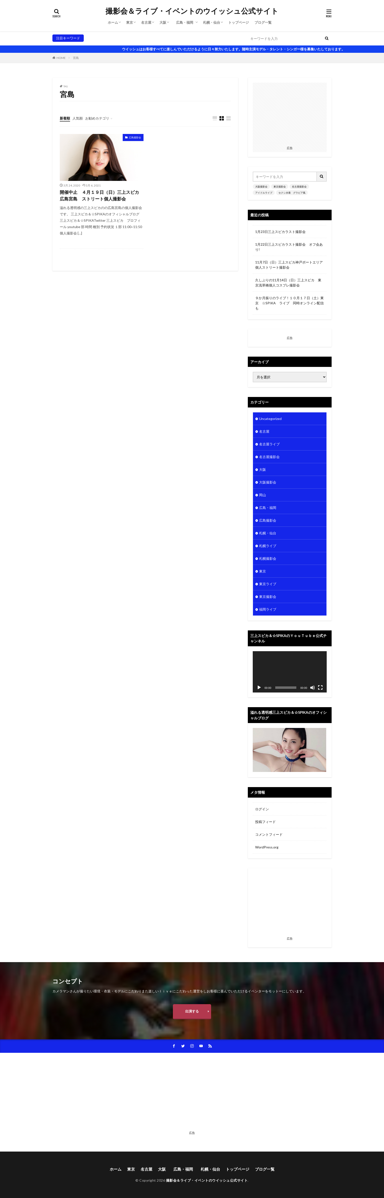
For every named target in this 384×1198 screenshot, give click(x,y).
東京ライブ (267, 584)
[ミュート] (312, 687)
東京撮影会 (113, 38)
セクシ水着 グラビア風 (193, 38)
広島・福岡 (186, 22)
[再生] (259, 687)
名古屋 (146, 22)
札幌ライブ (267, 546)
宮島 (76, 58)
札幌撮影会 (267, 558)
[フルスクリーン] (320, 687)
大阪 (162, 22)
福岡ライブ (267, 609)
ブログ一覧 (263, 22)
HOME (61, 58)
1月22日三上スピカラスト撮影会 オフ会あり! (289, 247)
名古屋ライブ (269, 444)
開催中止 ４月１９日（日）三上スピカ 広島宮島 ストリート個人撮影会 (102, 195)
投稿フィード (265, 822)
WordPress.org (266, 847)
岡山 (262, 495)
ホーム (113, 22)
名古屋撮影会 (135, 38)
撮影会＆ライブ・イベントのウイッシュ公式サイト (192, 11)
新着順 (65, 118)
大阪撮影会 (94, 38)
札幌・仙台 (211, 22)
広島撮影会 (135, 137)
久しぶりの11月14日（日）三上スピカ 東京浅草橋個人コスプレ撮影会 (288, 282)
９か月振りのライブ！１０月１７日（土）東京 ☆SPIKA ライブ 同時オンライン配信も (289, 303)
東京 (129, 22)
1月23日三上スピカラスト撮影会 (280, 232)
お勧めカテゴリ (97, 118)
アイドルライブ (160, 38)
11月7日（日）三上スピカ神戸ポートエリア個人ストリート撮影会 (289, 264)
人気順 (77, 118)
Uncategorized (270, 419)
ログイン (262, 809)
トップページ (238, 22)
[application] (290, 672)
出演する (192, 1011)
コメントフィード (269, 834)
